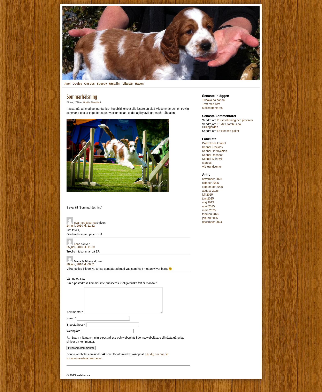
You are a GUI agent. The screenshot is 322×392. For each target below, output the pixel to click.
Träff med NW (211, 104)
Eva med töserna (85, 222)
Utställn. (114, 83)
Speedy (102, 83)
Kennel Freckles (212, 147)
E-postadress (76, 329)
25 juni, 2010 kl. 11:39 (81, 247)
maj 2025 (208, 202)
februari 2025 (210, 214)
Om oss (89, 83)
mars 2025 (209, 210)
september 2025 (212, 186)
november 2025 (212, 179)
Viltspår (127, 83)
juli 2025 (207, 194)
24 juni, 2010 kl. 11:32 (81, 225)
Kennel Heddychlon (214, 151)
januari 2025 (210, 218)
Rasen (139, 83)
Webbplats (73, 336)
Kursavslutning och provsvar (235, 120)
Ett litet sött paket (228, 131)
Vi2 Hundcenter (212, 166)
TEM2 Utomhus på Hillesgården (221, 125)
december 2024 (212, 222)
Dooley (77, 83)
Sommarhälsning (82, 96)
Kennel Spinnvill (212, 158)
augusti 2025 (210, 190)
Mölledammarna (212, 108)
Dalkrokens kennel (214, 143)
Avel (67, 83)
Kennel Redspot (212, 155)
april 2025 (208, 206)
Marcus (207, 162)
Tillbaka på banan (213, 100)
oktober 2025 (210, 182)
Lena (77, 244)
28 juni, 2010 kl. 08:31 (81, 264)
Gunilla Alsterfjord (92, 102)
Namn (71, 323)
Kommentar (75, 317)
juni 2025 (208, 198)
